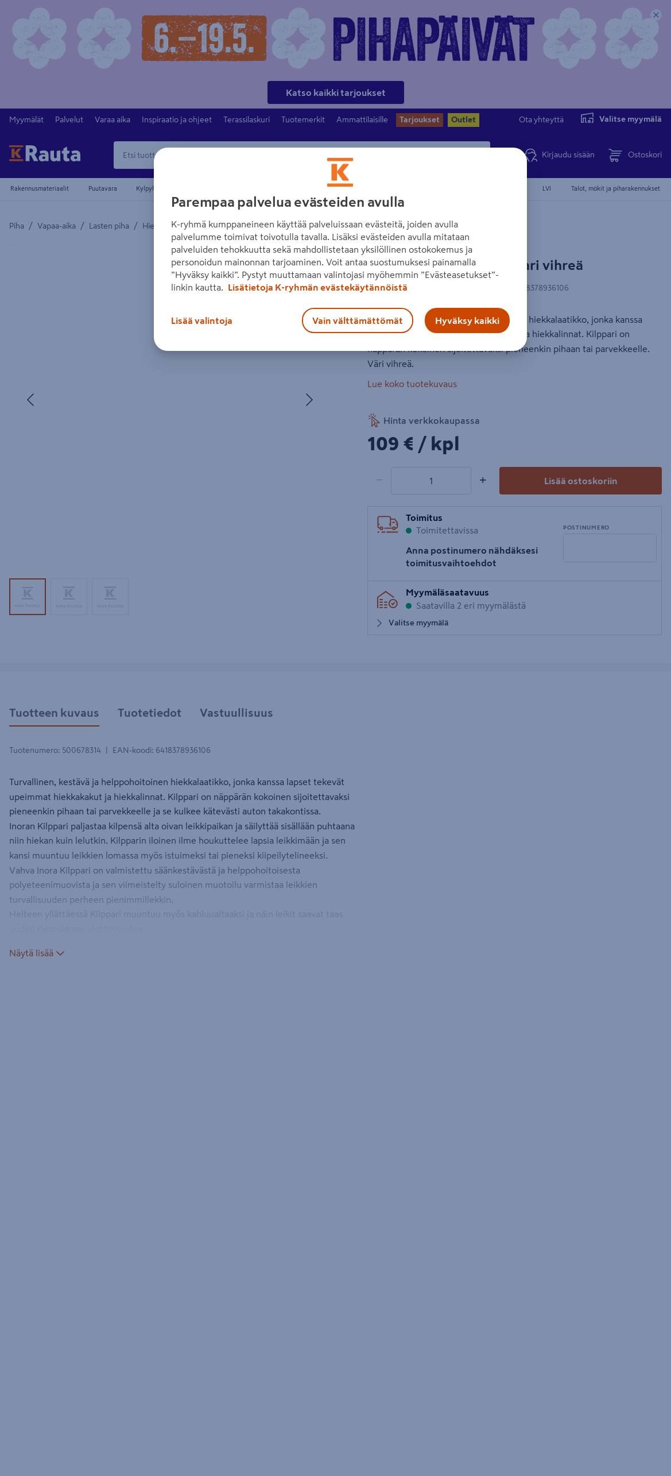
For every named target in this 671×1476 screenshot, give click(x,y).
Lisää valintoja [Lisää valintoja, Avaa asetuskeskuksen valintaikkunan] (201, 320)
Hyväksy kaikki (467, 320)
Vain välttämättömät (357, 320)
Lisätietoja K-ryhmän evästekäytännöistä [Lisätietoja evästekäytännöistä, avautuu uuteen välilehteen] (317, 287)
